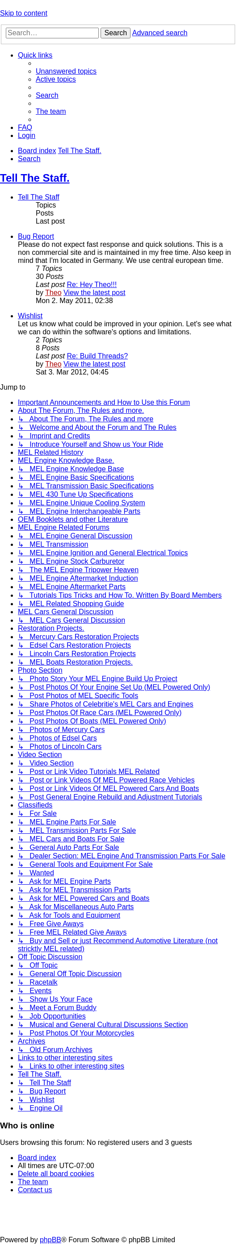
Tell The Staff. (35, 178)
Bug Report (36, 236)
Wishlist (30, 316)
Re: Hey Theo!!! (92, 284)
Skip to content (23, 13)
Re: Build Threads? (97, 356)
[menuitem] (66, 71)
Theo (53, 292)
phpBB (50, 1240)
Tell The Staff (38, 197)
